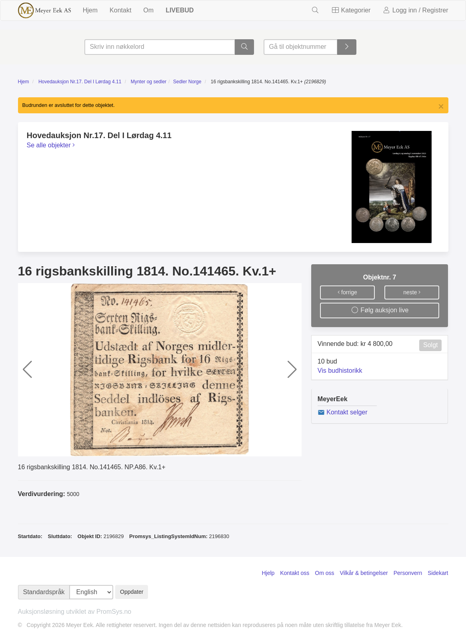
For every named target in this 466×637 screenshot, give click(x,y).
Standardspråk (44, 592)
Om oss (324, 573)
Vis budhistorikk (340, 370)
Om (148, 10)
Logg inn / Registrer (415, 10)
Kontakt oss (294, 573)
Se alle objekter (51, 145)
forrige (347, 292)
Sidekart (438, 573)
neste (411, 292)
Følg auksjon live (380, 310)
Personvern (408, 573)
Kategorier (350, 10)
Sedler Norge (187, 81)
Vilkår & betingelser (364, 573)
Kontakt (120, 10)
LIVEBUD (180, 10)
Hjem (90, 10)
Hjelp (268, 573)
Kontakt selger (343, 412)
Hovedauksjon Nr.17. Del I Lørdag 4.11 (79, 81)
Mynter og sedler (148, 81)
